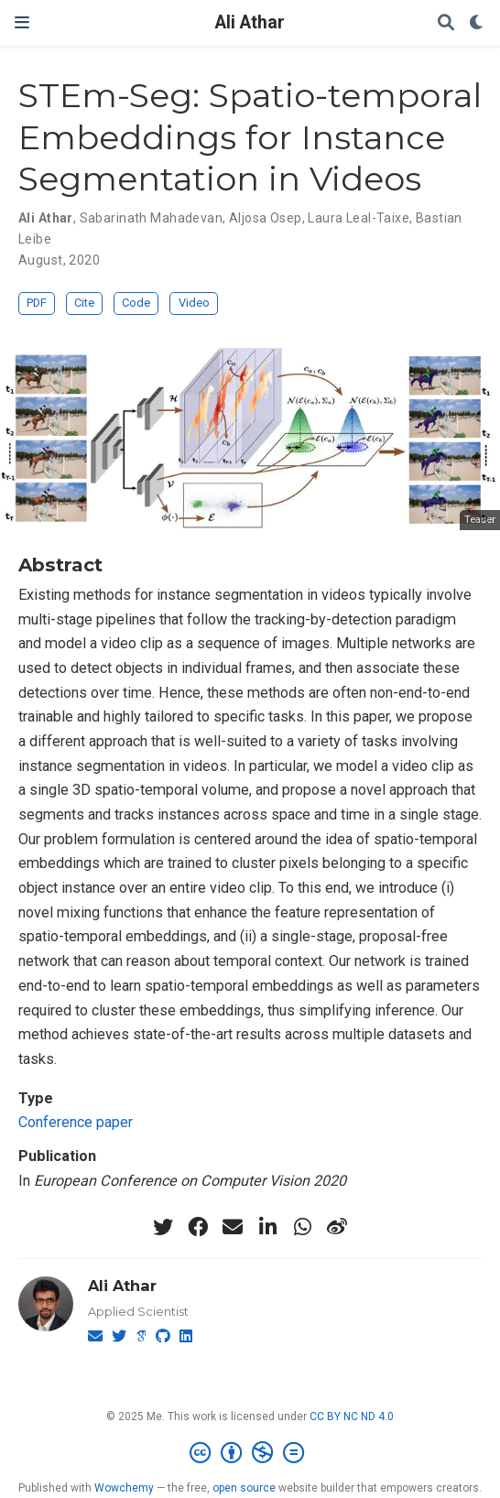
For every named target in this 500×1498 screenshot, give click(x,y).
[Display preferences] (477, 23)
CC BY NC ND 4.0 (352, 1416)
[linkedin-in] (267, 1227)
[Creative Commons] (250, 1453)
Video (194, 302)
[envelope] (232, 1227)
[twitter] (163, 1227)
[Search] (446, 23)
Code (136, 302)
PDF (37, 302)
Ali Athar (250, 22)
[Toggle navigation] (22, 22)
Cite (84, 302)
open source (244, 1488)
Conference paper (75, 1122)
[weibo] (337, 1227)
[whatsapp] (302, 1227)
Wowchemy (124, 1488)
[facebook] (198, 1227)
